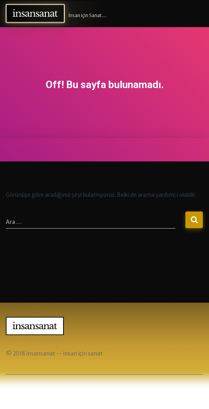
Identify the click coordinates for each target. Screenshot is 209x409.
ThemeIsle (127, 390)
